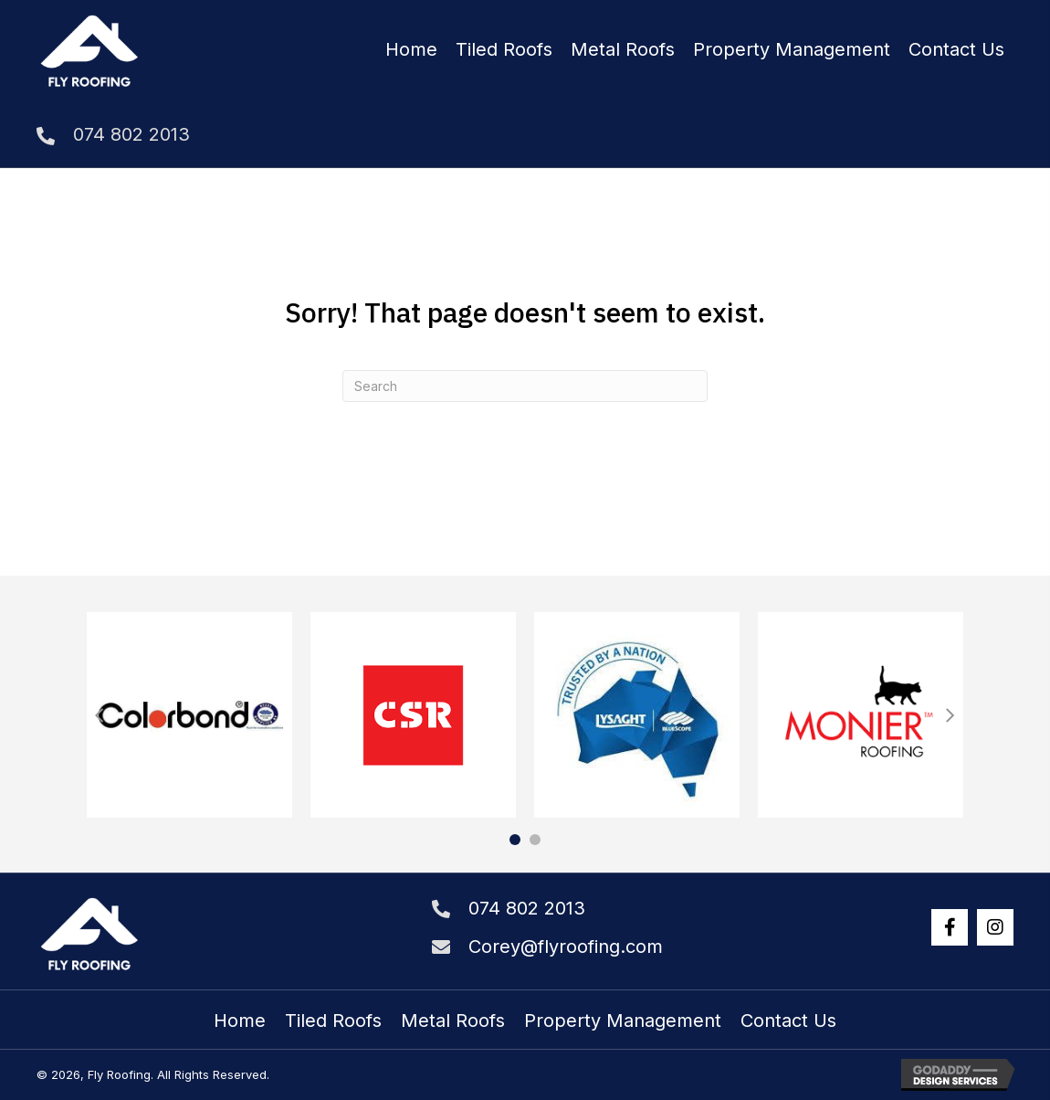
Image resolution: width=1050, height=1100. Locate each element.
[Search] (525, 386)
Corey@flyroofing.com (565, 946)
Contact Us (788, 1020)
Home (240, 1020)
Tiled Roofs (333, 1020)
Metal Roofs (453, 1020)
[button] (949, 927)
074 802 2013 (131, 134)
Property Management (622, 1020)
